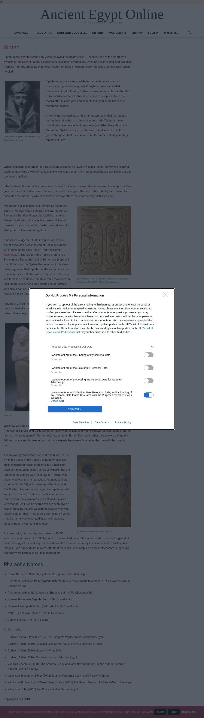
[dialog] (102, 359)
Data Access (101, 422)
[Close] (167, 295)
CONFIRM (75, 409)
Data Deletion (81, 422)
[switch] (149, 354)
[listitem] (102, 347)
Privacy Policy (123, 422)
